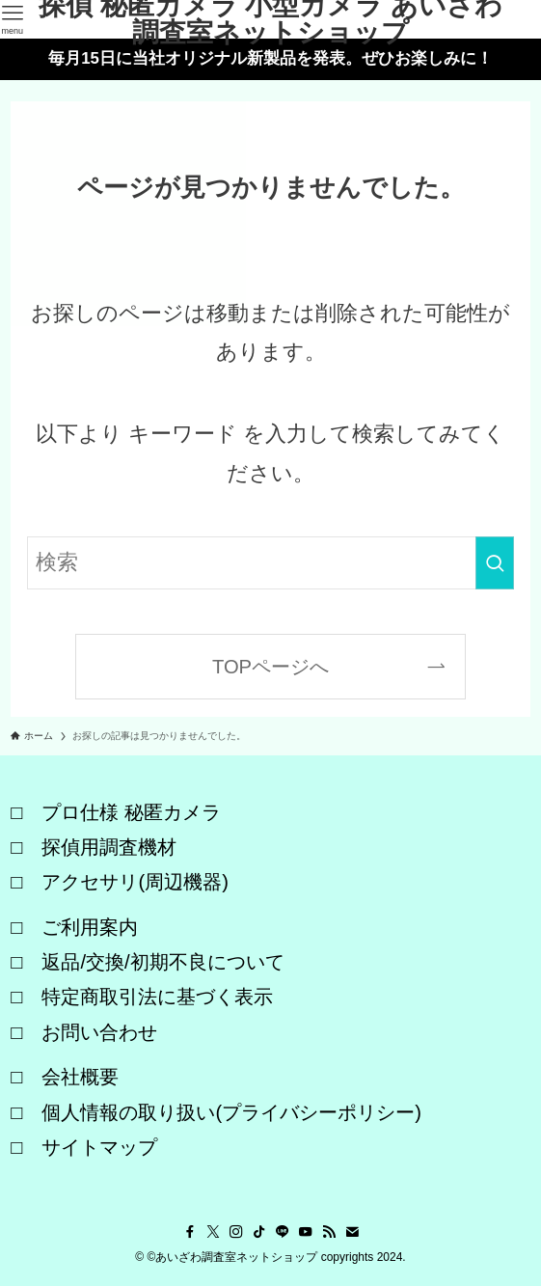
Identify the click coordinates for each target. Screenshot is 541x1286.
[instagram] (236, 1232)
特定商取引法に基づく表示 (157, 996)
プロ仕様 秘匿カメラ (131, 812)
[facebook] (190, 1232)
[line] (282, 1232)
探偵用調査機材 (108, 847)
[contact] (352, 1232)
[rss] (329, 1232)
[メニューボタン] (12, 19)
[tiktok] (259, 1232)
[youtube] (305, 1232)
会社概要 (80, 1076)
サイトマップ (99, 1147)
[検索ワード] (270, 562)
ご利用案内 (89, 927)
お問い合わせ (99, 1032)
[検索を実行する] (494, 562)
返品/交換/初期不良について (162, 961)
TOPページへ (270, 666)
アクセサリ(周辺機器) (134, 881)
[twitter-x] (213, 1232)
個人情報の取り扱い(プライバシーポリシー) (230, 1112)
